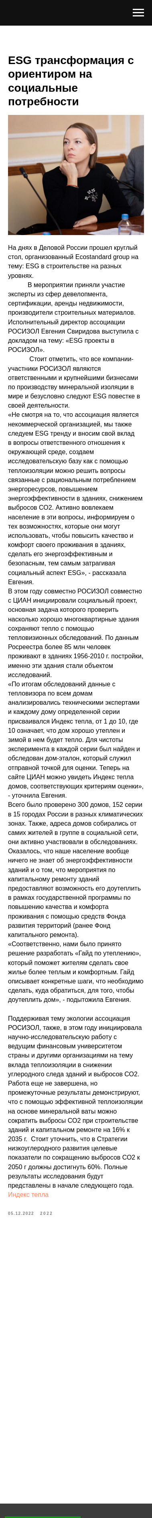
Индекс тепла (28, 1194)
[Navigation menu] (138, 13)
